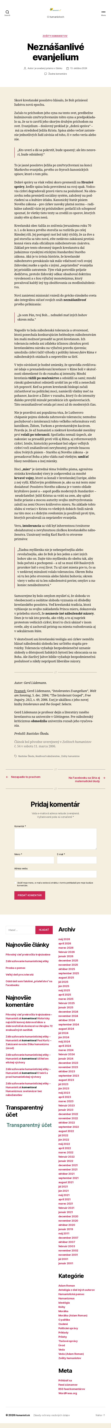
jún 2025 (63, 990)
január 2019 (65, 1234)
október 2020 (66, 1229)
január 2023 (65, 1114)
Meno (18, 859)
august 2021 (66, 1187)
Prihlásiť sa (65, 1385)
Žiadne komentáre (57, 78)
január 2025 (65, 1012)
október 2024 (66, 1025)
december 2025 (68, 965)
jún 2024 (63, 1042)
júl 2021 (63, 1191)
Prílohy (62, 1341)
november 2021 (68, 1174)
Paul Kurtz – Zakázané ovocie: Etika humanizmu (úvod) (28, 1049)
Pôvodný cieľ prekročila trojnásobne (28, 959)
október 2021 (66, 1178)
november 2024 (68, 1020)
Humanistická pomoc (71, 1298)
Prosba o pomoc (15, 972)
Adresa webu (21, 873)
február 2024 (66, 1059)
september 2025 (68, 978)
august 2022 (66, 1135)
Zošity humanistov (55, 40)
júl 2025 (63, 986)
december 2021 (68, 1170)
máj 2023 (64, 1097)
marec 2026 (65, 952)
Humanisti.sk (23, 1419)
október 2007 (66, 1246)
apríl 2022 (64, 1152)
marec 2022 (65, 1157)
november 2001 (68, 1259)
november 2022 (68, 1123)
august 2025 (66, 982)
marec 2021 (65, 1208)
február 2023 (66, 1110)
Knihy (61, 1311)
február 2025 (66, 1007)
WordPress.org (67, 1398)
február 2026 (66, 956)
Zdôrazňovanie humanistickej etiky (27, 966)
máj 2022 (64, 1148)
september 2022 (68, 1131)
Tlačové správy (68, 1345)
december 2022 (68, 1118)
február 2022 (66, 1161)
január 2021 (65, 1216)
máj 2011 (63, 1238)
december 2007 (68, 1242)
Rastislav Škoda (26, 760)
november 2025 (68, 969)
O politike (64, 1324)
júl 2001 (63, 1263)
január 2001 (65, 1268)
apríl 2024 (64, 1050)
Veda (61, 1354)
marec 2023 (65, 1106)
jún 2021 (63, 1195)
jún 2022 (63, 1144)
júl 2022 (63, 1140)
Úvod (61, 1350)
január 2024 (65, 1063)
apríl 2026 (64, 948)
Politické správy (68, 1333)
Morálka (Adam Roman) (73, 1320)
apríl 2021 (64, 1204)
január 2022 (65, 1165)
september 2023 (68, 1080)
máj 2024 (64, 1046)
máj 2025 (64, 995)
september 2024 (68, 1029)
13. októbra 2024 (79, 73)
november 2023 (68, 1071)
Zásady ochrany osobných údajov (54, 1419)
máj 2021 (64, 1199)
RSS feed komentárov (71, 1393)
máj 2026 (64, 944)
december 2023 (68, 1067)
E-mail (61, 859)
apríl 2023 (64, 1101)
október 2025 (66, 973)
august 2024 (66, 1033)
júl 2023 (63, 1089)
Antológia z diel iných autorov (76, 1294)
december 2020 (68, 1221)
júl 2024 (63, 1037)
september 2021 (68, 1182)
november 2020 (68, 1225)
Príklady (63, 1337)
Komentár (20, 831)
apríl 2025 (64, 999)
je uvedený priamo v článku (48, 73)
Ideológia (64, 1307)
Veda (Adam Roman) (71, 1358)
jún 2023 (63, 1093)
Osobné (63, 1328)
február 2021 (66, 1212)
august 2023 (66, 1084)
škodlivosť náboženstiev (48, 760)
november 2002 (68, 1255)
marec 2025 (65, 1003)
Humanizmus (66, 1303)
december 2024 (68, 1016)
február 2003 (66, 1251)
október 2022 (66, 1127)
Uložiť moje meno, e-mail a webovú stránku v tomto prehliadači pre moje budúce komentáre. (55, 889)
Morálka (63, 1316)
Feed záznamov (68, 1389)
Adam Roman (66, 1290)
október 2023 (66, 1076)
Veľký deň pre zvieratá (20, 979)
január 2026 (65, 961)
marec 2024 (65, 1054)
